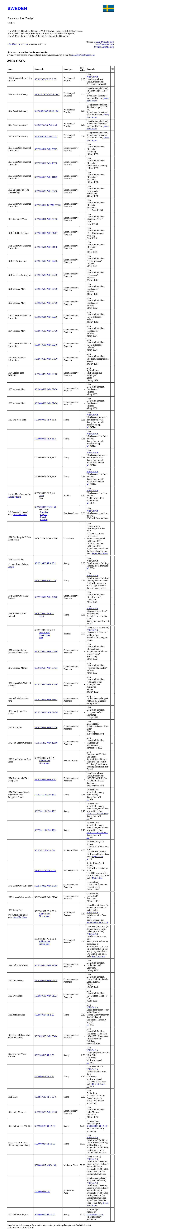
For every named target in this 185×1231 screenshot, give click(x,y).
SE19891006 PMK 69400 (46, 1036)
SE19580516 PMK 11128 (46, 177)
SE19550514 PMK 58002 (46, 149)
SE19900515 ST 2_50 (44, 1055)
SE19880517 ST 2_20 (44, 1015)
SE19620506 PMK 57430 (46, 303)
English (43, 514)
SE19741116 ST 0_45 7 (45, 811)
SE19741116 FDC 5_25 (45, 870)
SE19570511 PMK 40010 (46, 163)
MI (88, 427)
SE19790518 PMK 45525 (46, 980)
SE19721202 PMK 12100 (46, 743)
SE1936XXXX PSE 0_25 (46, 136)
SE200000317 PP (42, 1191)
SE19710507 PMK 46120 (46, 597)
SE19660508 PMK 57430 (46, 403)
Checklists (12, 44)
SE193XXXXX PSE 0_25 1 (47, 111)
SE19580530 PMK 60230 (46, 191)
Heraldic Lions (14, 497)
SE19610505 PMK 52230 (46, 261)
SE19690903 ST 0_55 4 (45, 439)
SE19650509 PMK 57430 (46, 389)
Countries (23, 44)
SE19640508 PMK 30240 (46, 345)
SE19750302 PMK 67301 (46, 886)
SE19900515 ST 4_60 (44, 1076)
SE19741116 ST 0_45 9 (97, 813)
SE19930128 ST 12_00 (45, 1126)
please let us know (100, 553)
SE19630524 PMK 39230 (46, 317)
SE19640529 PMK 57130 (46, 359)
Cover (41, 495)
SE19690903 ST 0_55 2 (45, 420)
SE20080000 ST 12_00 (97, 1126)
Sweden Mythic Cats (105, 44)
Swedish (44, 512)
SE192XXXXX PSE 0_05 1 (47, 94)
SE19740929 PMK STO (45, 779)
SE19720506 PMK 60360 (46, 651)
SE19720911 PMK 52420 (46, 712)
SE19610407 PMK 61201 (46, 233)
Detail (41, 616)
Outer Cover (44, 635)
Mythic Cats (97, 856)
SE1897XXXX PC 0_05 (45, 79)
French (43, 517)
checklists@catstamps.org (82, 55)
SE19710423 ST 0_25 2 (45, 563)
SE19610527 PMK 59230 (46, 275)
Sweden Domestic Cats (104, 42)
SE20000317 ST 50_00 (45, 1144)
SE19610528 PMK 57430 (46, 289)
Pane (41, 637)
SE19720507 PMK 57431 (46, 668)
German (43, 519)
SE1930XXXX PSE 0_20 (46, 125)
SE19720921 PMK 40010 (46, 727)
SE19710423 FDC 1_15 (45, 580)
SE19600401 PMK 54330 (46, 219)
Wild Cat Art (92, 77)
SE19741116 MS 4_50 (45, 850)
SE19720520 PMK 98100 (46, 684)
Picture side (44, 763)
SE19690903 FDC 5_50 (45, 507)
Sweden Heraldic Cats (104, 47)
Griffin (11, 567)
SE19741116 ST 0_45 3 (45, 794)
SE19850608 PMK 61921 (46, 996)
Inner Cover (44, 632)
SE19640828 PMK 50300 (46, 374)
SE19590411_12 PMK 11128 (48, 205)
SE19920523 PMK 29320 (46, 1112)
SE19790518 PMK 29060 (46, 965)
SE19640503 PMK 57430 (46, 331)
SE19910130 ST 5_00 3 (45, 1097)
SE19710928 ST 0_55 (44, 613)
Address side (44, 760)
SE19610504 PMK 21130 (46, 247)
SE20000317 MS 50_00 (45, 1165)
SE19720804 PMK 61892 (46, 699)
